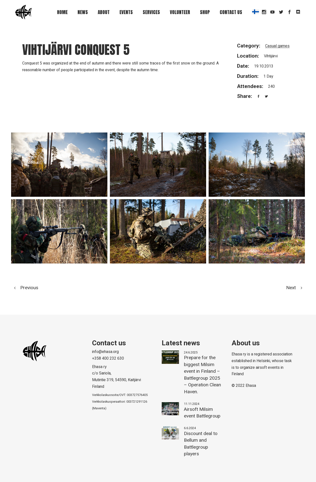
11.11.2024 (191, 403)
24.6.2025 (191, 352)
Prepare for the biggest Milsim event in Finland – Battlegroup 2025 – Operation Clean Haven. (202, 374)
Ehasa (251, 386)
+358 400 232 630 (108, 358)
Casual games (277, 46)
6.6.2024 (190, 428)
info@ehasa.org (105, 352)
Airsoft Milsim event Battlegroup (202, 413)
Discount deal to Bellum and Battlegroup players (200, 444)
